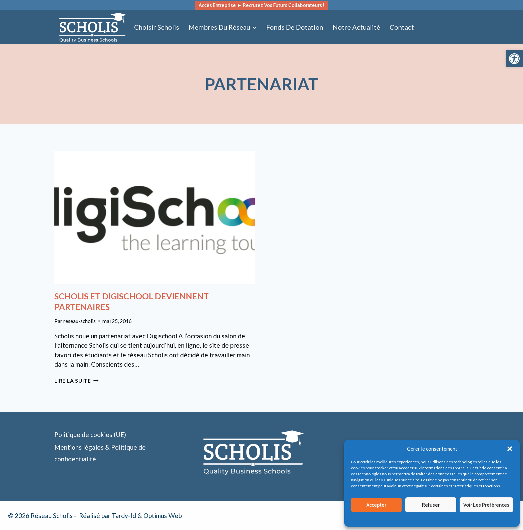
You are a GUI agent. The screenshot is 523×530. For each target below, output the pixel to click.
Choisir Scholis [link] (156, 27)
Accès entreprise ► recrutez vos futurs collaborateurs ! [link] (261, 5)
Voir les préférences (486, 505)
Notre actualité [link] (356, 27)
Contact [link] (402, 27)
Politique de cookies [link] (389, 518)
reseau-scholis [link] (79, 321)
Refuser (431, 505)
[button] (509, 448)
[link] (514, 58)
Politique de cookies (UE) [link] (90, 434)
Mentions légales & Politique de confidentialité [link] (451, 518)
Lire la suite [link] (76, 381)
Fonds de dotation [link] (294, 27)
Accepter (376, 505)
